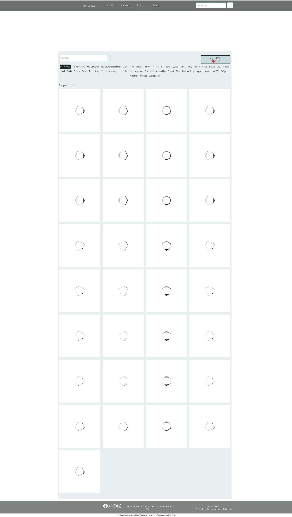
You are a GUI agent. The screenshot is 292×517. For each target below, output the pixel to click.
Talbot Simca (94, 71)
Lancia (183, 66)
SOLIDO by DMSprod (220, 71)
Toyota (104, 71)
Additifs (124, 71)
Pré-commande (78, 66)
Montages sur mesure (201, 71)
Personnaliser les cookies (167, 515)
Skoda (69, 71)
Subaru (77, 71)
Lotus (190, 66)
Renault (147, 66)
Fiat (162, 66)
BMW (132, 66)
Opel (218, 66)
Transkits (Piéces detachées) (179, 71)
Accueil (109, 5)
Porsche (225, 66)
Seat (63, 71)
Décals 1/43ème (93, 66)
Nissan (212, 66)
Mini (195, 66)
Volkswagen (113, 71)
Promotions (133, 76)
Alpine (125, 66)
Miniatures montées (158, 71)
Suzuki (84, 71)
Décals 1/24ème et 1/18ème (111, 66)
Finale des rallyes (136, 71)
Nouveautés (65, 66)
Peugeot (155, 66)
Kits (146, 71)
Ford (168, 66)
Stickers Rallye (154, 76)
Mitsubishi (203, 66)
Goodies (143, 76)
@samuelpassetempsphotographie (219, 509)
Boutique (141, 5)
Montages (125, 5)
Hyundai (175, 66)
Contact (156, 5)
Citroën (139, 66)
